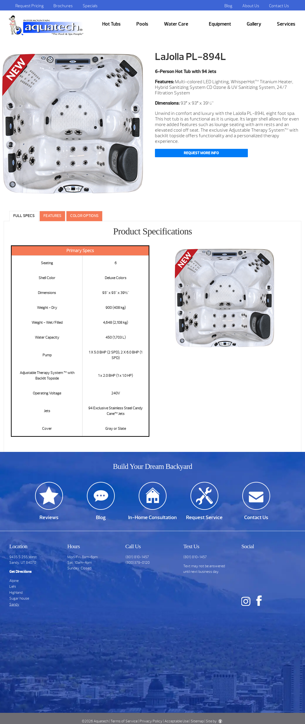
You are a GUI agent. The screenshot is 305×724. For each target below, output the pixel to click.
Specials (90, 5)
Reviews (49, 517)
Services (286, 24)
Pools (142, 24)
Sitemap (197, 721)
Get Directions (20, 571)
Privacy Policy (151, 721)
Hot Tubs (111, 24)
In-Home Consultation (152, 517)
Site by (214, 721)
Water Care (176, 24)
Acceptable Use (176, 721)
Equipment (220, 24)
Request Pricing (29, 5)
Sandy (14, 604)
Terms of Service (124, 721)
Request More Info (201, 153)
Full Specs (24, 216)
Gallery (254, 24)
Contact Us (279, 5)
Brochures (63, 5)
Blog (228, 5)
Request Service (204, 517)
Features (52, 216)
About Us (250, 5)
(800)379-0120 (137, 562)
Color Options (84, 216)
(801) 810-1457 (137, 557)
